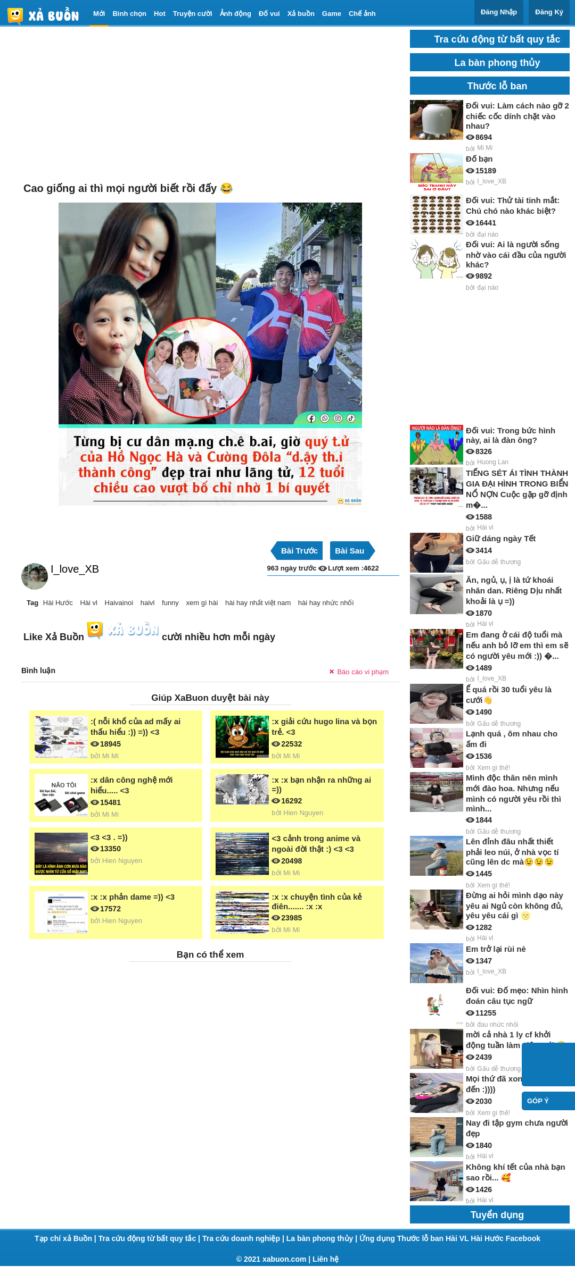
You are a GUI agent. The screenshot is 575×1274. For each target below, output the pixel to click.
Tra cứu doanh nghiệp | (244, 1238)
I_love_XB (75, 569)
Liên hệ (326, 1259)
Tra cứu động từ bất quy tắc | (150, 1238)
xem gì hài (202, 603)
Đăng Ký (549, 12)
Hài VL (458, 1238)
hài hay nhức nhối (326, 603)
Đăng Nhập (499, 12)
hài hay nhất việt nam (258, 603)
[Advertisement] (210, 104)
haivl (148, 603)
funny (170, 603)
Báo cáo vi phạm (363, 672)
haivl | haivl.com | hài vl (47, 15)
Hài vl (88, 603)
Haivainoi (119, 603)
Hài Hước (58, 603)
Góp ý (538, 1101)
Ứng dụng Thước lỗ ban (402, 1238)
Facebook (523, 1238)
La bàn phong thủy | (322, 1238)
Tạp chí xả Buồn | (66, 1238)
